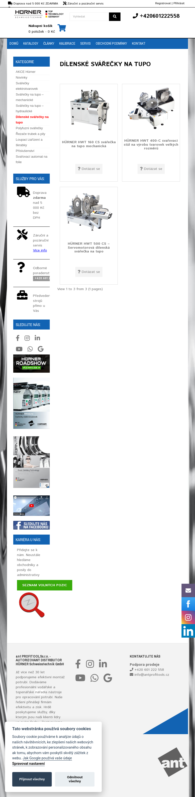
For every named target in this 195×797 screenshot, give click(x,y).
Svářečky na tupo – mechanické (30, 97)
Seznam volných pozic (44, 585)
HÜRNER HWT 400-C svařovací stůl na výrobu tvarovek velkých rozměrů (151, 144)
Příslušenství (25, 151)
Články (48, 43)
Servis (85, 43)
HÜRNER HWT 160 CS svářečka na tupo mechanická (89, 144)
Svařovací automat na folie (31, 159)
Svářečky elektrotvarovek (27, 86)
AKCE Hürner (26, 72)
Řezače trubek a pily (30, 134)
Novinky (21, 77)
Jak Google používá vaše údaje (47, 758)
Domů (14, 43)
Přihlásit (179, 3)
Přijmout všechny (32, 779)
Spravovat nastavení (28, 764)
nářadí (40, 692)
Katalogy (30, 43)
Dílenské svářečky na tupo (32, 119)
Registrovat (163, 3)
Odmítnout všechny (74, 779)
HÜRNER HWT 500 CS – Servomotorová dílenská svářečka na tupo (89, 247)
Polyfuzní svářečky (29, 128)
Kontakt (139, 43)
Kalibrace (67, 43)
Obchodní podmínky (111, 43)
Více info (40, 250)
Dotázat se (89, 168)
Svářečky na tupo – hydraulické (30, 108)
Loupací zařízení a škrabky (29, 142)
